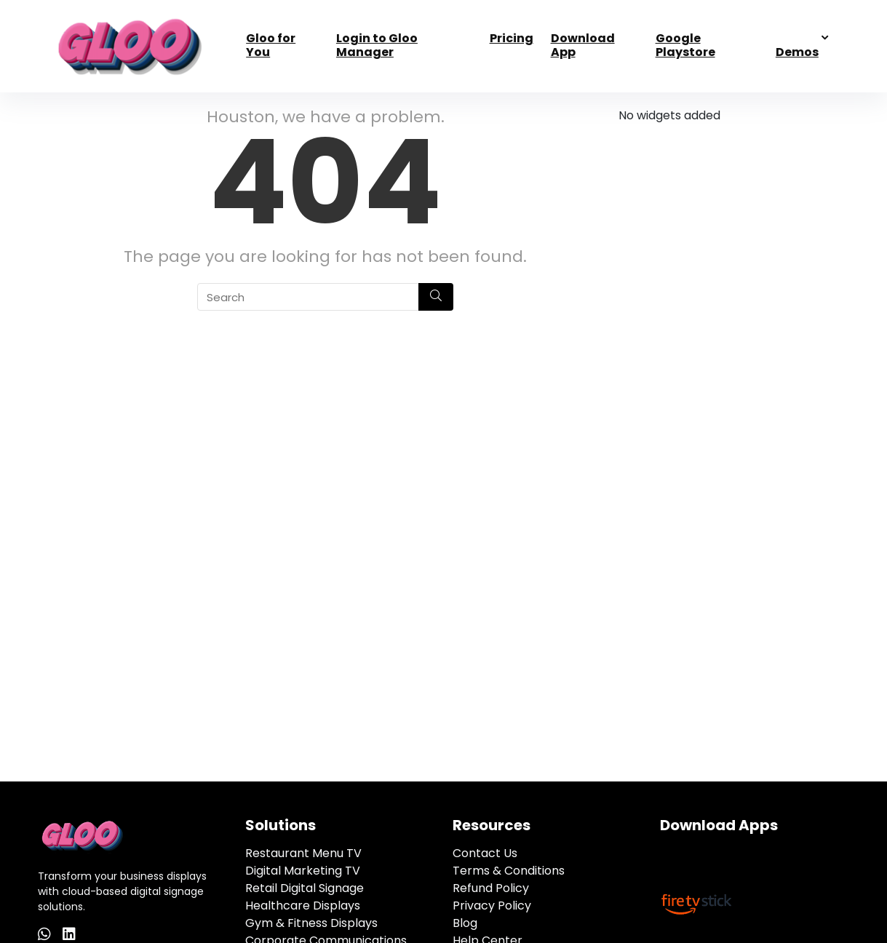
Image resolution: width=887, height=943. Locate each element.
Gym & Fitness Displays (311, 923)
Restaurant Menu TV (303, 853)
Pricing (511, 38)
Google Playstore (685, 45)
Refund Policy (491, 888)
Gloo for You (270, 45)
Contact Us (485, 853)
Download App (583, 45)
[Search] (435, 297)
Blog (465, 923)
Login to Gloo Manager (377, 45)
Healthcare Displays (302, 905)
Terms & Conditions (509, 870)
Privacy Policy (492, 905)
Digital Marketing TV (302, 870)
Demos (797, 52)
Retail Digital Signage (304, 888)
